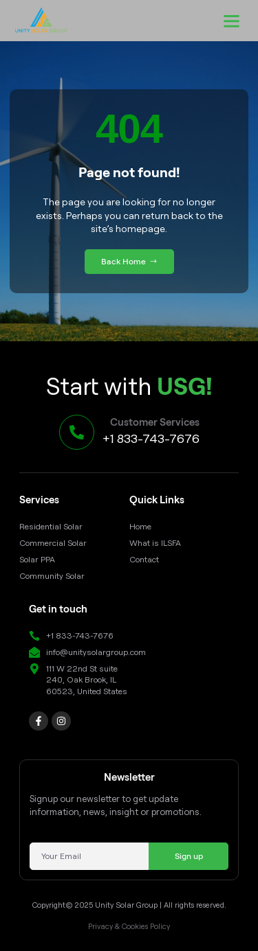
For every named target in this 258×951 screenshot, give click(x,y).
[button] (232, 21)
